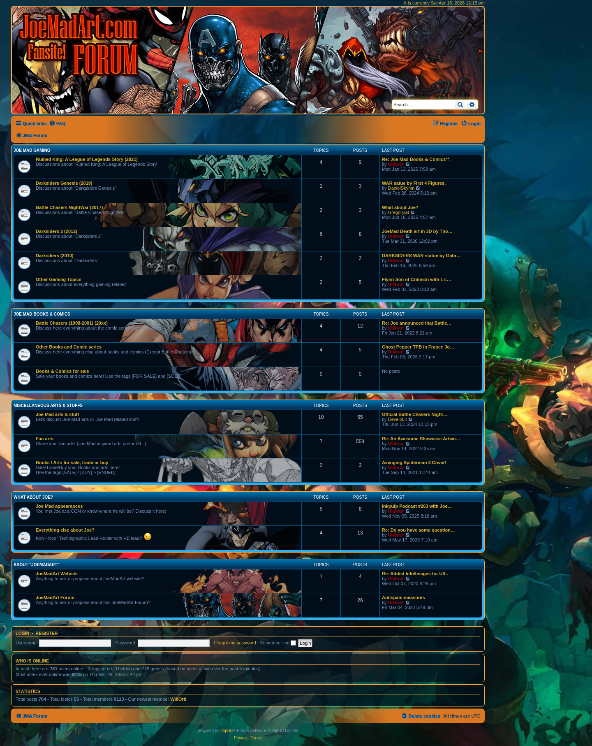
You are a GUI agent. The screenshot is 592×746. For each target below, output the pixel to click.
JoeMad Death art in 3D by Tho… (417, 231)
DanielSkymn (401, 188)
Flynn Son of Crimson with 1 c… (416, 279)
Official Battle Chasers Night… (415, 414)
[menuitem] (57, 123)
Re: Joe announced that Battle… (416, 323)
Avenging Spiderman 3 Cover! (414, 462)
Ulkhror (396, 164)
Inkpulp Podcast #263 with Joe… (417, 506)
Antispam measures (403, 597)
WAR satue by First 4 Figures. (414, 183)
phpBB (226, 730)
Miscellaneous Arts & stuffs (48, 405)
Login (22, 633)
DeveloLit (397, 419)
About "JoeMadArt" (36, 564)
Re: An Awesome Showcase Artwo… (421, 438)
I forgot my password (235, 642)
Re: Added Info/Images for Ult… (416, 573)
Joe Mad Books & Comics (42, 314)
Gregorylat (398, 212)
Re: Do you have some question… (418, 530)
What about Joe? (400, 207)
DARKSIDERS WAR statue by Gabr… (421, 255)
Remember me (277, 642)
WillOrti (178, 699)
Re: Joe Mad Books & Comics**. (416, 159)
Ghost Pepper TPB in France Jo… (418, 346)
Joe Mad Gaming (32, 150)
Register (47, 633)
